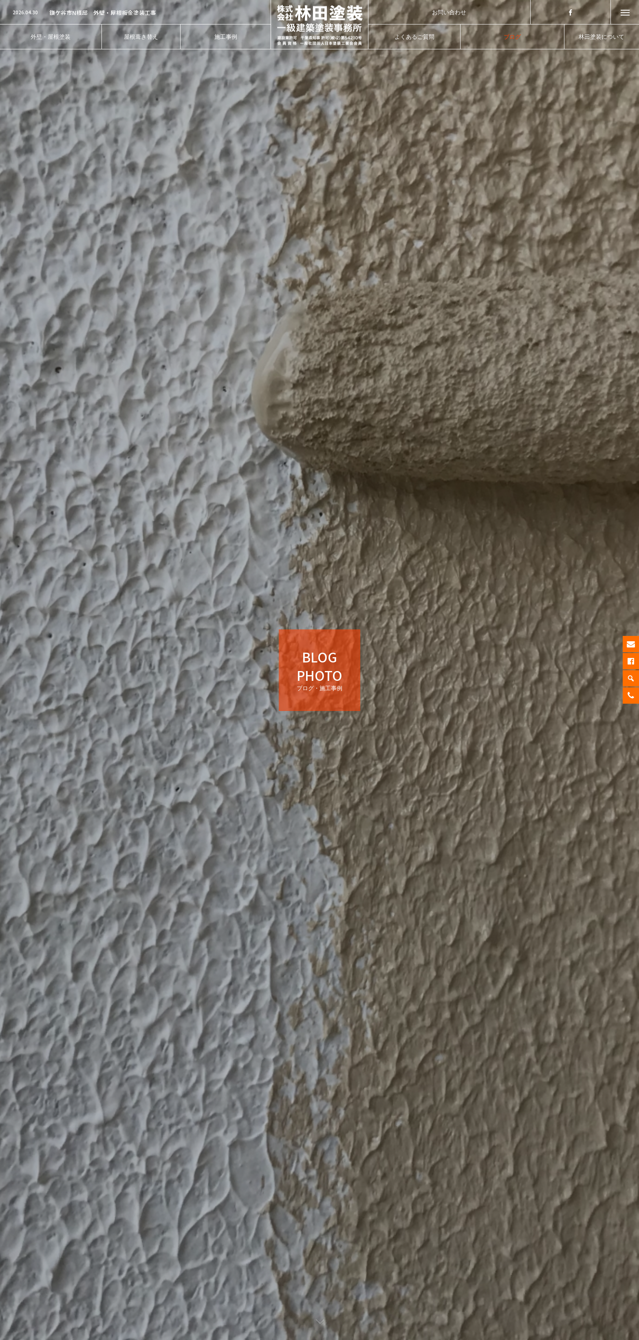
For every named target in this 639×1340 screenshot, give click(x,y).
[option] (135, 12)
